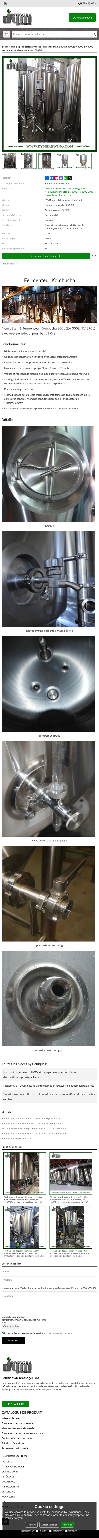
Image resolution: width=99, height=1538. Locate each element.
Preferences (56, 1530)
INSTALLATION (10, 1486)
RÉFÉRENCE (8, 1476)
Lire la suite (15, 1404)
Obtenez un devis (82, 17)
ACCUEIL (7, 1461)
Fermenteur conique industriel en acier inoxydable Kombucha (33, 1123)
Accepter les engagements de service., (37, 1333)
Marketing (71, 1530)
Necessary (28, 1530)
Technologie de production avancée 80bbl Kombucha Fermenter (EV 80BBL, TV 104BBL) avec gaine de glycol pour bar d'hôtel (24, 1253)
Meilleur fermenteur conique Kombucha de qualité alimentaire (34, 1128)
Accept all (67, 1524)
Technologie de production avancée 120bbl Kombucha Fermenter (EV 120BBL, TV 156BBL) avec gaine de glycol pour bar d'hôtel (24, 1199)
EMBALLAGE (8, 1481)
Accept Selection (49, 1524)
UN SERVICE (8, 1491)
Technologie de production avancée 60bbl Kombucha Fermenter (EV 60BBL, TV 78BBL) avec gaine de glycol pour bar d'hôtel (70, 1253)
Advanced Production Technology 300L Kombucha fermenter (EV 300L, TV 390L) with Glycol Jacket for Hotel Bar (69, 191)
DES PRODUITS (10, 1471)
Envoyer (13, 1340)
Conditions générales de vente (58, 1333)
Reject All (31, 1524)
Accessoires (11, 1326)
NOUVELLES (8, 1496)
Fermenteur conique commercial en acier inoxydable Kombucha (34, 1133)
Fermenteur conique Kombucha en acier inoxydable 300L (31, 1118)
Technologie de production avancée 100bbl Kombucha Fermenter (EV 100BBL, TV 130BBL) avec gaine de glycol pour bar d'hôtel (70, 1199)
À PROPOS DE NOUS (13, 1466)
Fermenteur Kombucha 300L (16, 1138)
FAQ (4, 1501)
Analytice (42, 1530)
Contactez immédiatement (45, 255)
